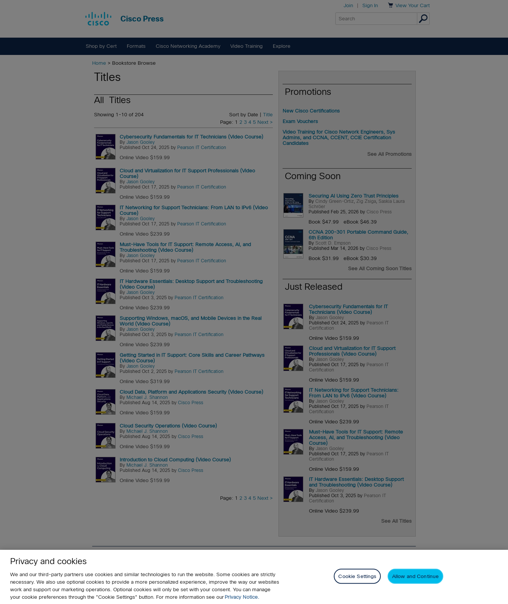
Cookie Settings (357, 577)
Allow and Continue (415, 577)
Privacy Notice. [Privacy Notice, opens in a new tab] (242, 597)
